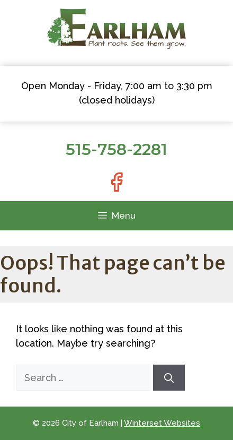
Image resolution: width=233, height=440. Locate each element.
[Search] (169, 378)
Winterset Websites (162, 423)
